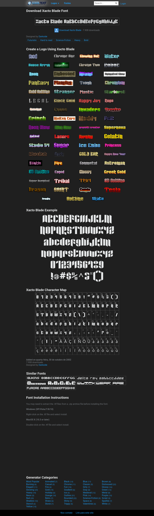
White (106, 503)
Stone (49, 503)
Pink (87, 495)
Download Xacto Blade (67, 30)
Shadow (32, 501)
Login (123, 3)
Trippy (68, 503)
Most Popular (32, 481)
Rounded (70, 498)
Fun (67, 487)
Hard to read (46, 40)
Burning (31, 484)
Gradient (69, 489)
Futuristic (32, 40)
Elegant (31, 487)
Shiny (68, 501)
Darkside (43, 36)
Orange (50, 495)
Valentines (89, 503)
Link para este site (84, 512)
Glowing (32, 489)
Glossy (107, 487)
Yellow (31, 506)
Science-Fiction (63, 40)
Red (30, 498)
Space (87, 501)
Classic (88, 484)
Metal (106, 492)
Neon (30, 495)
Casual (50, 484)
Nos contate (67, 512)
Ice (67, 492)
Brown (106, 481)
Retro (49, 498)
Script (106, 498)
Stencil (31, 503)
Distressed (109, 484)
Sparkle (107, 501)
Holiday (50, 492)
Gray (86, 489)
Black (68, 481)
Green (106, 489)
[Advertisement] (13, 50)
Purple (107, 495)
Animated (51, 481)
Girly (86, 487)
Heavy (77, 40)
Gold (49, 489)
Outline (69, 495)
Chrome (70, 484)
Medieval (89, 492)
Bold (86, 40)
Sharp (49, 501)
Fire (48, 487)
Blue (87, 481)
